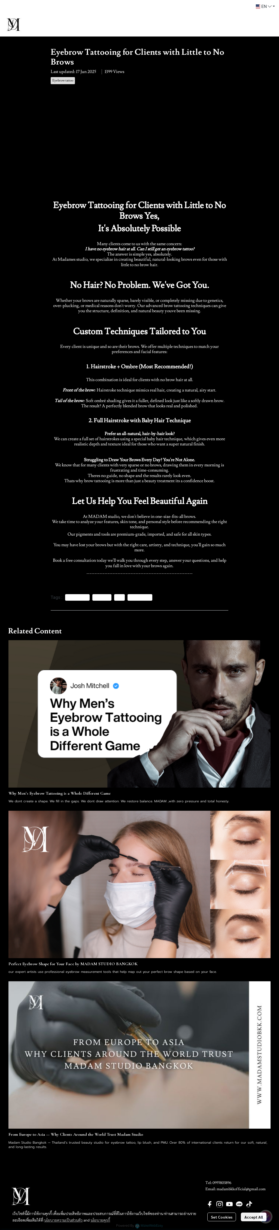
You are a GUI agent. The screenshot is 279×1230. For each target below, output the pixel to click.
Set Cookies (221, 1216)
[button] (265, 6)
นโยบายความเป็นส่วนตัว (63, 1219)
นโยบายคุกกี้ (100, 1219)
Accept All (253, 1216)
